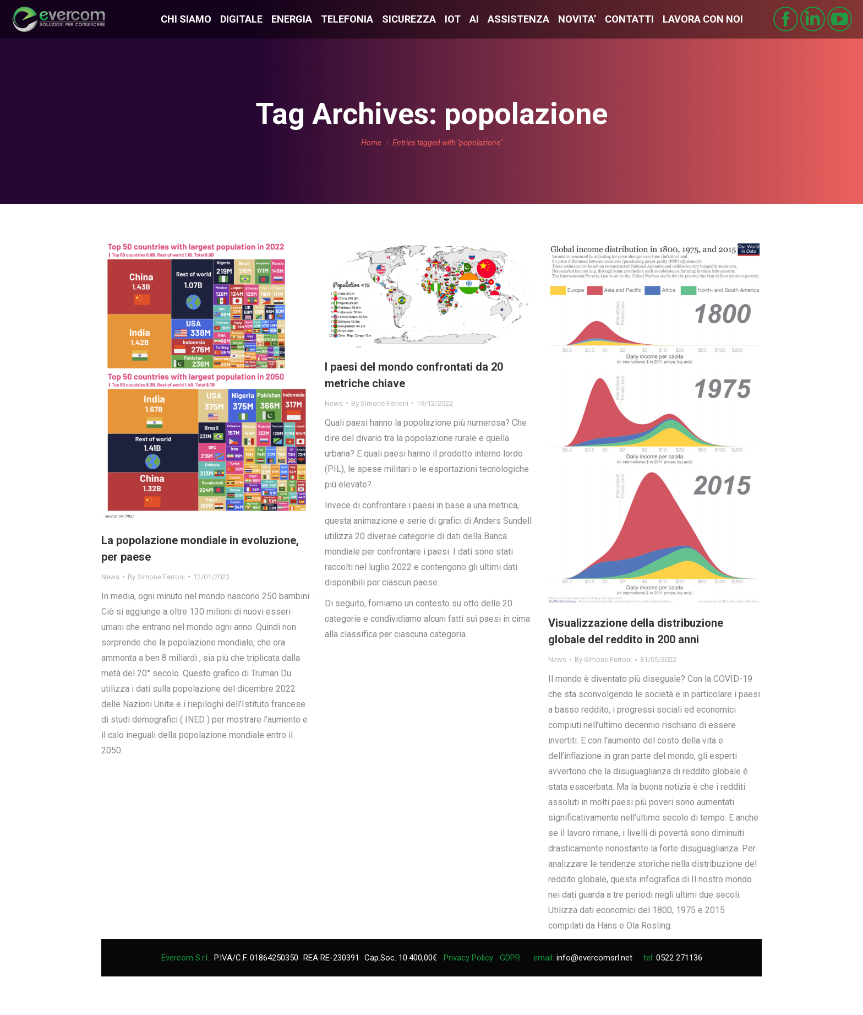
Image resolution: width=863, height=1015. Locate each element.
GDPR (510, 958)
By (156, 577)
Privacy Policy (468, 958)
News (110, 577)
